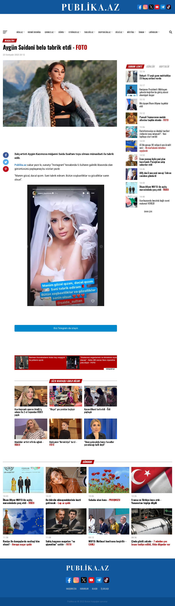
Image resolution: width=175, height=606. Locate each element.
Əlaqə (94, 588)
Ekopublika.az (104, 32)
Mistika (130, 32)
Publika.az (21, 164)
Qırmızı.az (49, 32)
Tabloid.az (88, 32)
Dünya (61, 32)
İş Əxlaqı (105, 588)
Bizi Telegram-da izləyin (66, 328)
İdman (141, 32)
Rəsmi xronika (34, 32)
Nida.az (20, 32)
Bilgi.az (119, 32)
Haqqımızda (71, 588)
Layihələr (153, 32)
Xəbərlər (84, 588)
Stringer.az (73, 32)
